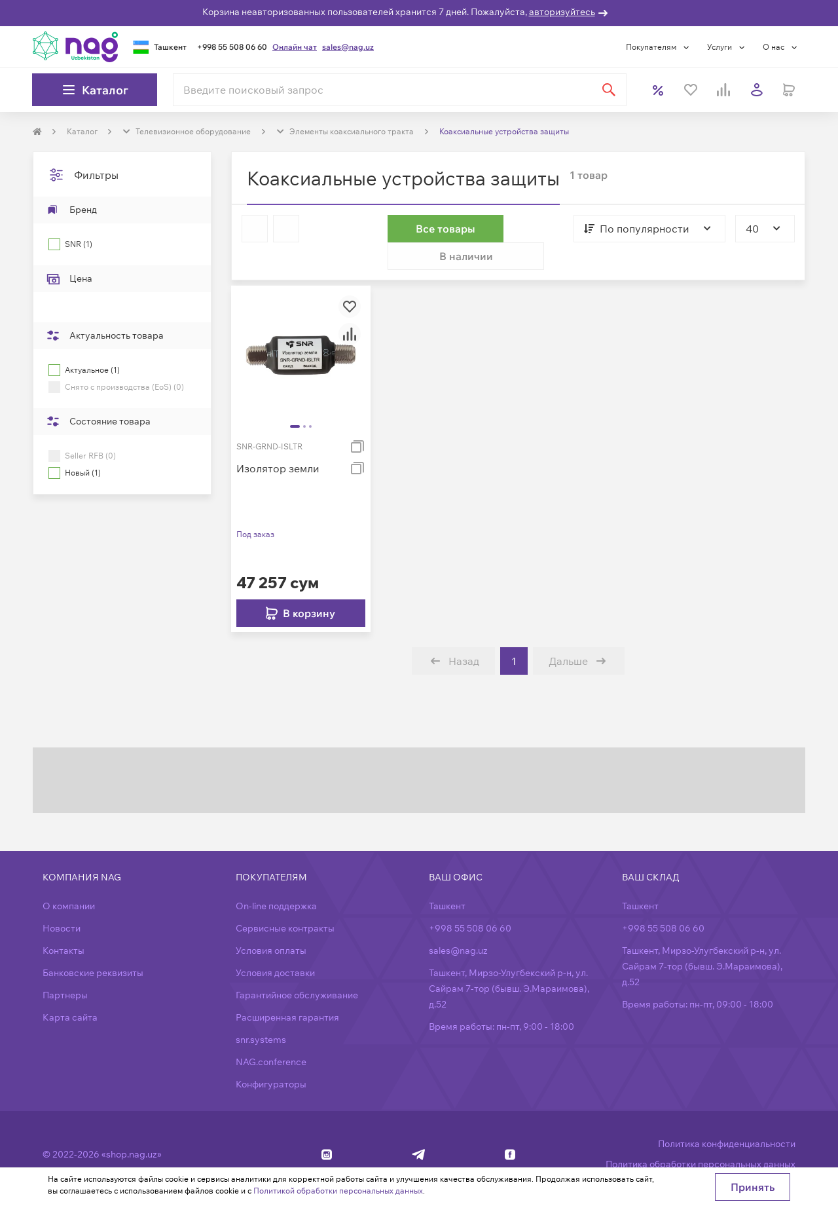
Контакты (63, 923)
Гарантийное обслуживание (297, 967)
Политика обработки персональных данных (700, 1136)
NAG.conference (271, 1034)
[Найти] (609, 90)
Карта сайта (70, 990)
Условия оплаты (271, 923)
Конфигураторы (271, 1057)
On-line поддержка (276, 878)
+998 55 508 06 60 (232, 47)
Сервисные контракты (285, 901)
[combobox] (636, 228)
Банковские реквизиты (93, 945)
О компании (69, 878)
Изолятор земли (277, 440)
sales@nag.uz (348, 47)
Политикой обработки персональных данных (338, 1191)
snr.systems (261, 1012)
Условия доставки (275, 945)
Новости (62, 901)
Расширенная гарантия (287, 990)
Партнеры (65, 967)
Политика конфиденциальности (726, 1116)
